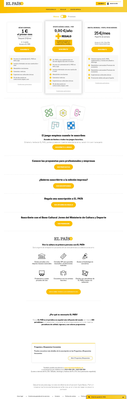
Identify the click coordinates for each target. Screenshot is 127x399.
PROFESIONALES (51, 9)
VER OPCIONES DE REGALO (63, 205)
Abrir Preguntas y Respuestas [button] (80, 358)
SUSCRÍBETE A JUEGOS (63, 147)
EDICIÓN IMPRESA (75, 9)
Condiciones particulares (25, 84)
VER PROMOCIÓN (64, 224)
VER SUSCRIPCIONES (63, 186)
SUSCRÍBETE (24, 49)
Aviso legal (20, 396)
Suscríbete (102, 49)
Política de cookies (70, 396)
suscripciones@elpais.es (73, 368)
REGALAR (63, 9)
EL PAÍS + (63, 239)
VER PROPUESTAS (63, 167)
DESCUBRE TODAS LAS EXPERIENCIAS (63, 292)
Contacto (57, 396)
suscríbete (101, 3)
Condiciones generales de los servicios (39, 396)
